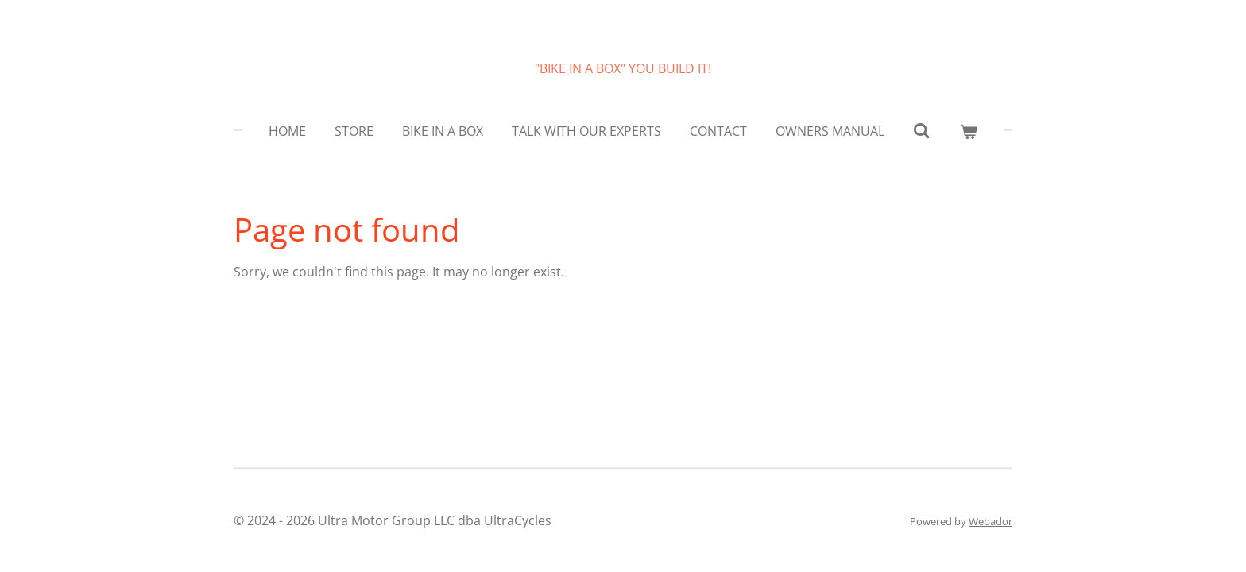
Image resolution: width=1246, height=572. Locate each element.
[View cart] (969, 131)
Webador (990, 521)
